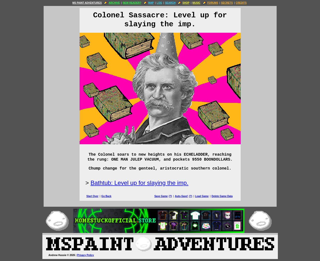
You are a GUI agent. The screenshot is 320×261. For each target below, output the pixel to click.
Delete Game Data (222, 196)
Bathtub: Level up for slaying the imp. (139, 182)
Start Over (92, 196)
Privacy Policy (85, 255)
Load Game (201, 196)
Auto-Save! (181, 196)
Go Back (106, 196)
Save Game (161, 196)
